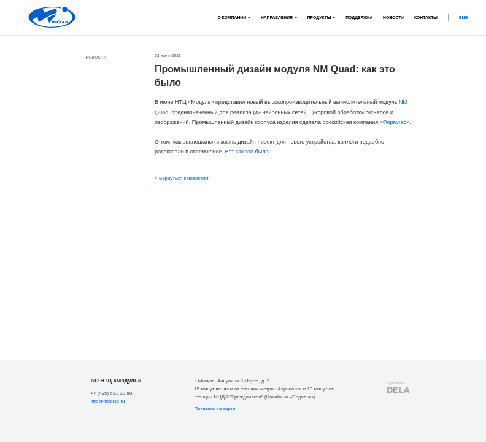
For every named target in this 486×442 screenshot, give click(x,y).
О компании (231, 17)
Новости (393, 17)
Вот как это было (246, 152)
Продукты (319, 17)
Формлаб (395, 122)
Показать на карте (214, 408)
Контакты (426, 17)
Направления (277, 17)
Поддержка (358, 17)
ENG (463, 17)
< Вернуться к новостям (182, 178)
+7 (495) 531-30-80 (111, 393)
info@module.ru (107, 401)
